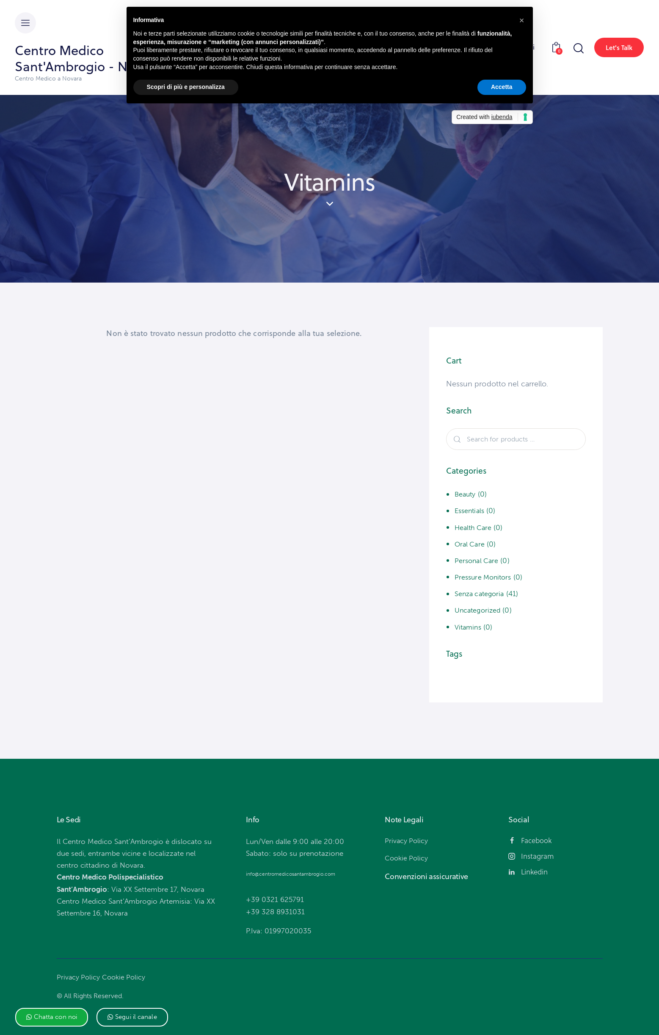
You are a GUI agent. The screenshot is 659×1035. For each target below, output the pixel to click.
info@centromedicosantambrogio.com (290, 874)
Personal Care (478, 560)
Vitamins (469, 627)
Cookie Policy (126, 977)
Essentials (471, 510)
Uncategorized (479, 610)
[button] (51, 1017)
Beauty (466, 494)
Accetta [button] (502, 86)
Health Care (474, 527)
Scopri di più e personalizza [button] (186, 86)
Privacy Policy (79, 977)
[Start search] (578, 48)
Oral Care (470, 544)
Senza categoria (481, 593)
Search (456, 439)
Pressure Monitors (485, 577)
